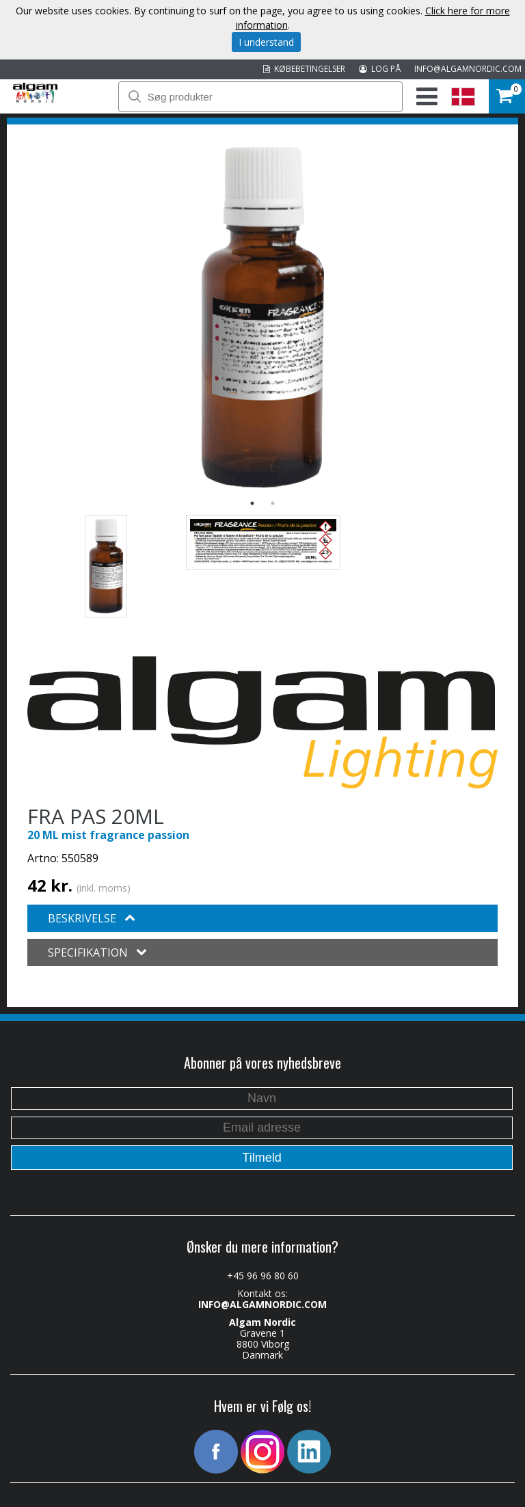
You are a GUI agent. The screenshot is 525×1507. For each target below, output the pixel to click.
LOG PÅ (380, 69)
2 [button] (273, 503)
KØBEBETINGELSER (304, 69)
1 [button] (252, 503)
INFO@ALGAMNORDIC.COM (468, 69)
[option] (262, 317)
